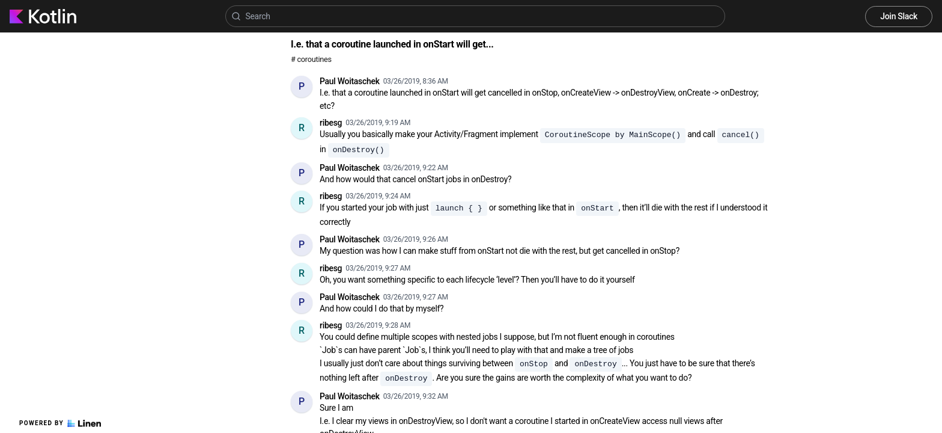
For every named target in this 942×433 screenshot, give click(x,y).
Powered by (60, 423)
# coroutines (311, 59)
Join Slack (898, 16)
